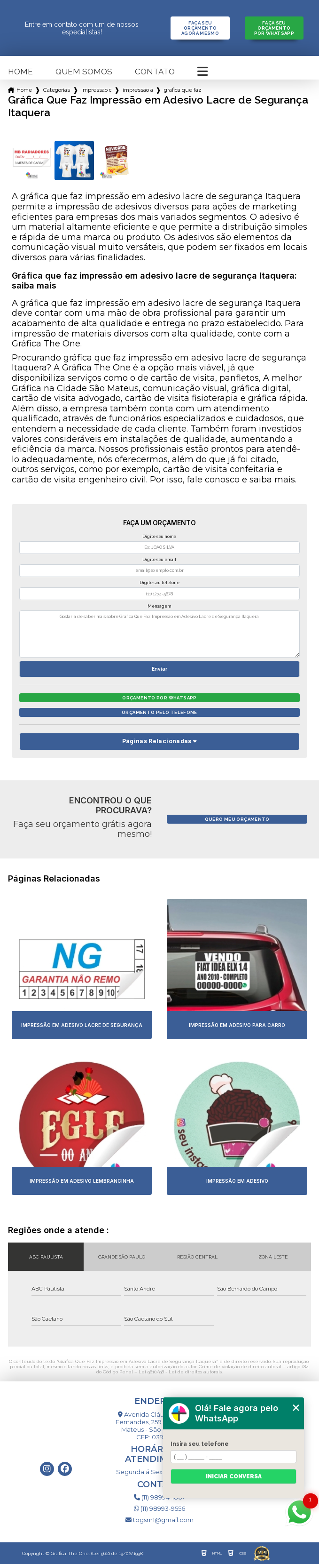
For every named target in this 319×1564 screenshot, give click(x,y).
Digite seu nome (159, 536)
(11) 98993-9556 (159, 1508)
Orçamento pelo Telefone (159, 712)
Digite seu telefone (159, 582)
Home (20, 71)
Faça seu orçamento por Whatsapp (274, 28)
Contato (155, 71)
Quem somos (83, 71)
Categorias (56, 90)
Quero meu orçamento (237, 819)
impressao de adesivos (96, 90)
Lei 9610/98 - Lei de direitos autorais (180, 1371)
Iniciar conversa (234, 1476)
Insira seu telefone (200, 1444)
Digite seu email (159, 559)
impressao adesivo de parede (138, 90)
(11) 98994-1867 (159, 1497)
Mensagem (159, 606)
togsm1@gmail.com (159, 1520)
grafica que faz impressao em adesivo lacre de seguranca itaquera (183, 90)
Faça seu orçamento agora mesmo (200, 28)
